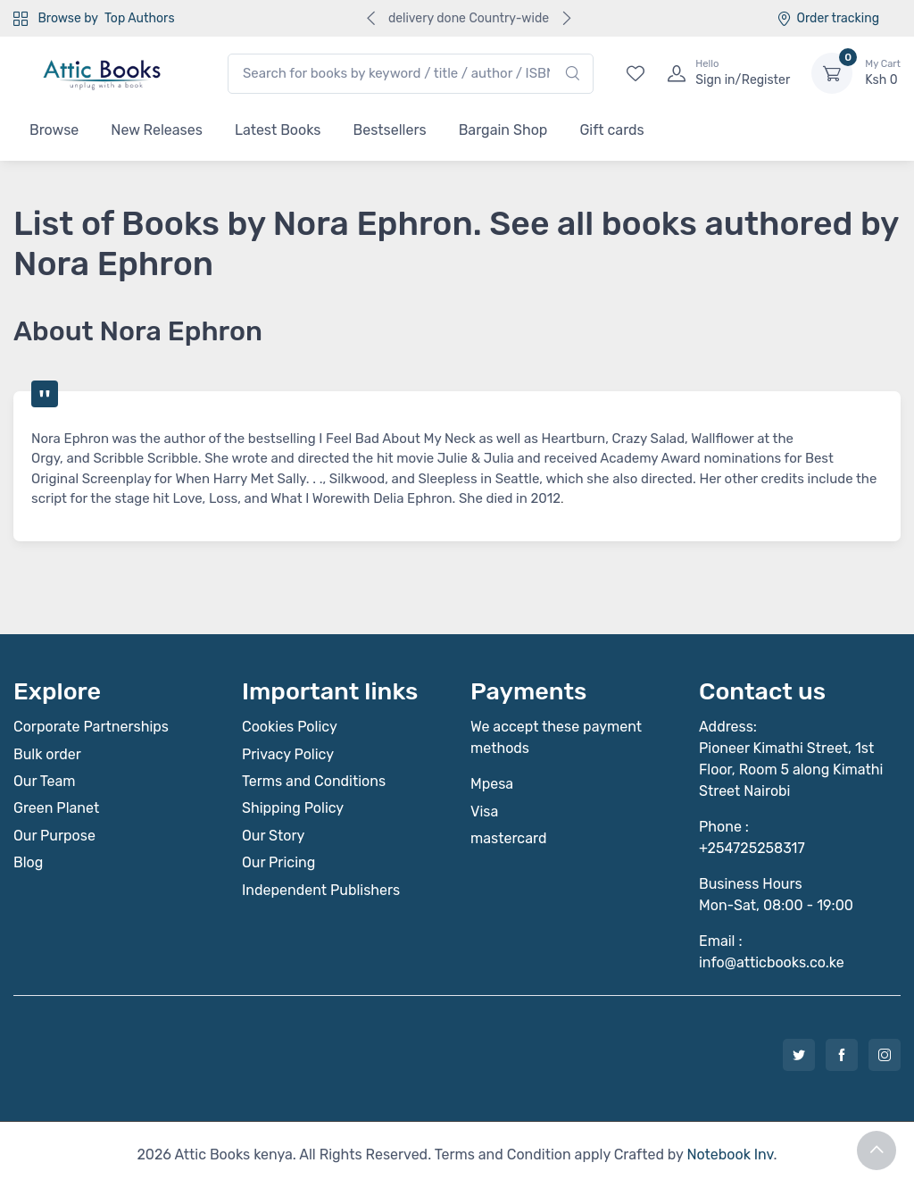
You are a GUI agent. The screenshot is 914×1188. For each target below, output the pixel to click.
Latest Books (278, 129)
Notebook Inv (729, 1154)
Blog (28, 862)
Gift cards (611, 129)
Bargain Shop (503, 129)
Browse (54, 129)
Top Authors (139, 18)
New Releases (157, 129)
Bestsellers (390, 129)
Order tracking (828, 18)
